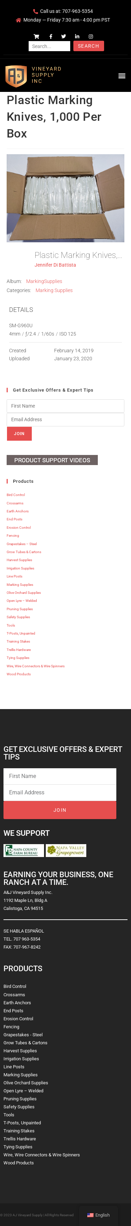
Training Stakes (18, 641)
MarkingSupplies (44, 281)
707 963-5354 (26, 939)
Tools (11, 625)
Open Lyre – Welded (22, 600)
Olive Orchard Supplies (24, 592)
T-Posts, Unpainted (21, 633)
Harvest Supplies (19, 560)
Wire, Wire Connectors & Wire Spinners (36, 666)
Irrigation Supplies (20, 568)
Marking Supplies (54, 290)
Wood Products (19, 674)
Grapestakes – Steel (22, 544)
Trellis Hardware (19, 649)
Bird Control (16, 495)
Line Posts (14, 576)
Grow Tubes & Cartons (24, 552)
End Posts (14, 519)
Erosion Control (19, 527)
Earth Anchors (18, 511)
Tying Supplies (18, 657)
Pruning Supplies (20, 609)
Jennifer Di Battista (55, 265)
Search (88, 46)
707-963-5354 (77, 11)
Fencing (13, 535)
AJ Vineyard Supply (28, 1215)
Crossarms (15, 503)
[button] (122, 75)
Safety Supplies (18, 617)
